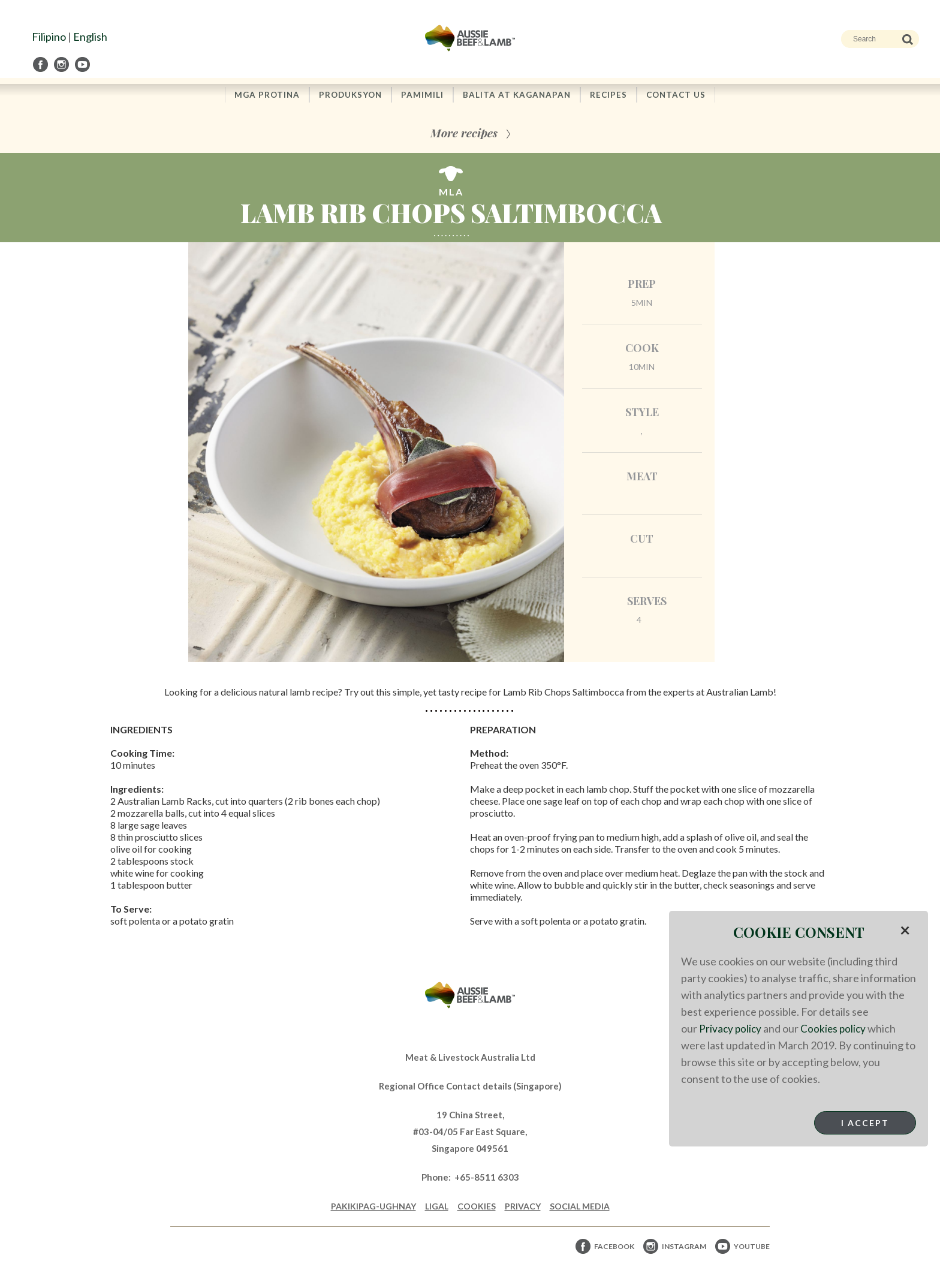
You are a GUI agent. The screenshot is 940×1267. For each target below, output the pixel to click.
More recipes (464, 133)
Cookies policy (835, 1028)
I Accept (865, 1123)
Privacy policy (731, 1028)
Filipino (49, 36)
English (90, 36)
